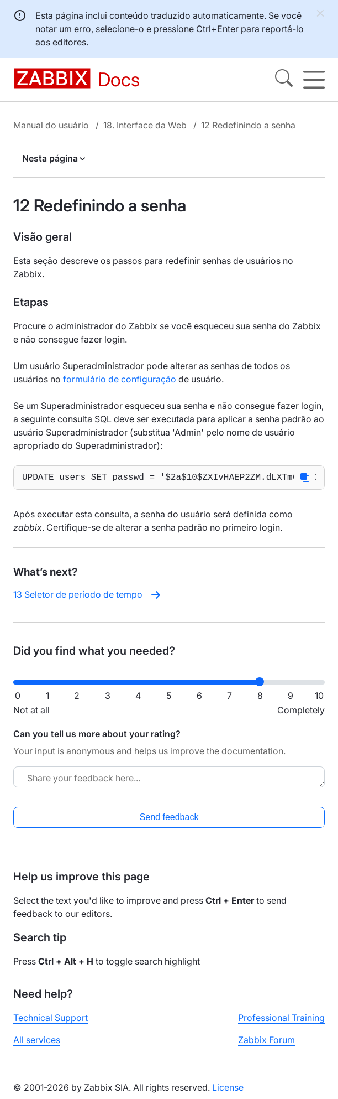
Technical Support (50, 1019)
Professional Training (281, 1019)
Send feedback (169, 819)
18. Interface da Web (145, 125)
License (228, 1089)
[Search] (284, 79)
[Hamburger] (314, 80)
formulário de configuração (119, 379)
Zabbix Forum (266, 1042)
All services (36, 1042)
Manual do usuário (51, 125)
